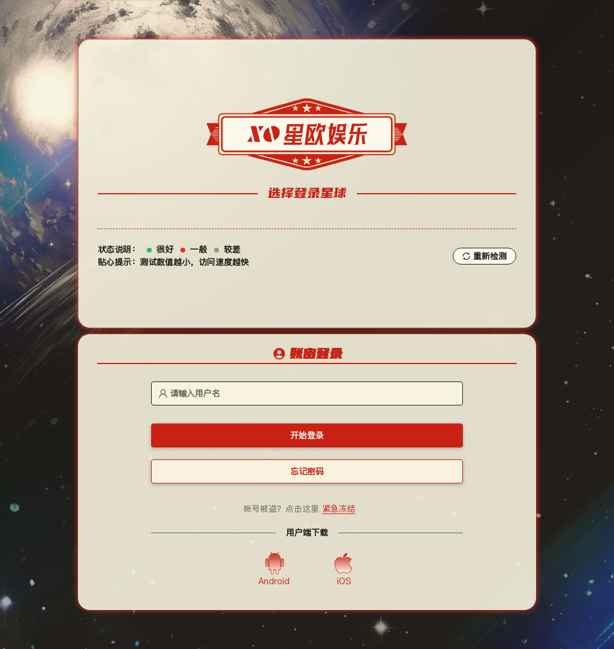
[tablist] (307, 354)
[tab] (307, 355)
